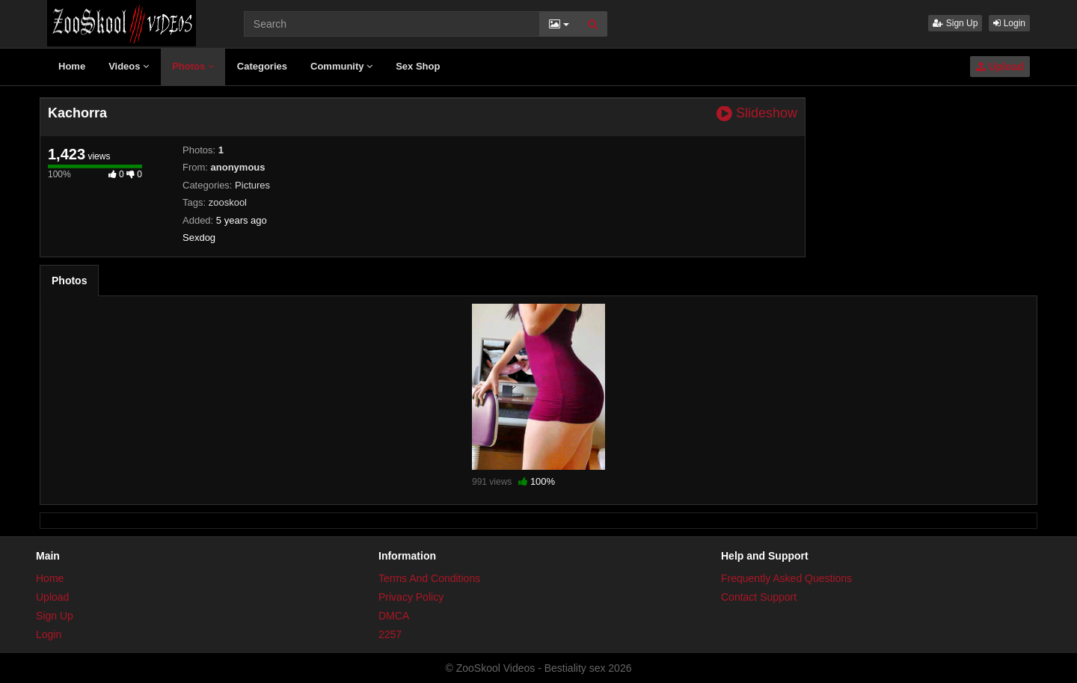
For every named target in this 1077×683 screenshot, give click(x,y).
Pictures (252, 185)
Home (71, 66)
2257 (390, 634)
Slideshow (757, 113)
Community (341, 66)
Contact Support (759, 597)
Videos (128, 66)
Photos (193, 66)
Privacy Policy (411, 597)
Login (1009, 23)
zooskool (228, 202)
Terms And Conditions (429, 578)
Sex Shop (418, 66)
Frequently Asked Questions (786, 578)
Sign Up (955, 23)
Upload (1000, 67)
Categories (262, 66)
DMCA (393, 616)
